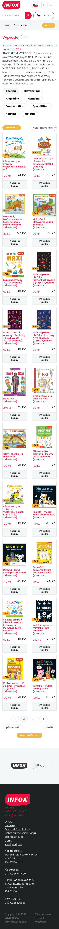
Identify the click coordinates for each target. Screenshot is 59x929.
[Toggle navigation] (50, 4)
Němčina (33, 98)
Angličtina (12, 98)
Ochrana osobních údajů (20, 833)
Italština (11, 114)
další (49, 727)
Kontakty (10, 825)
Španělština (40, 106)
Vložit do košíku (14, 184)
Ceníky (9, 840)
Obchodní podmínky (17, 829)
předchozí (12, 727)
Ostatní (30, 114)
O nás (8, 821)
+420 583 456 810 (15, 811)
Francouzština (15, 106)
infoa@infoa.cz (14, 815)
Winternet (41, 922)
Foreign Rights (13, 844)
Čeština (11, 91)
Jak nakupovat (14, 837)
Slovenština (32, 91)
